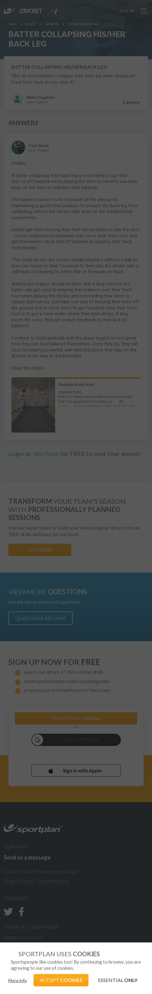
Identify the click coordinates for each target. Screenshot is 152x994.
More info (17, 980)
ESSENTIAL (118, 980)
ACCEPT (61, 980)
